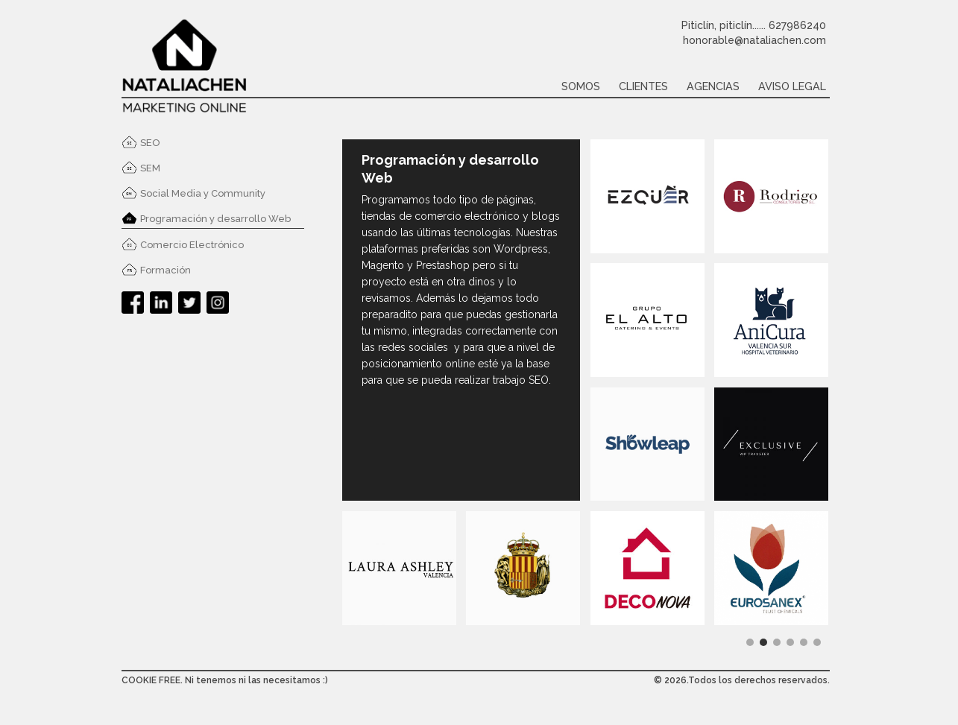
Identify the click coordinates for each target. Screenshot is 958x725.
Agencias (713, 86)
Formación (165, 270)
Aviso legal (792, 86)
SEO (150, 142)
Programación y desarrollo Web (215, 218)
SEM (150, 168)
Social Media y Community (202, 193)
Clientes (643, 86)
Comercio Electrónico (192, 244)
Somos (580, 86)
